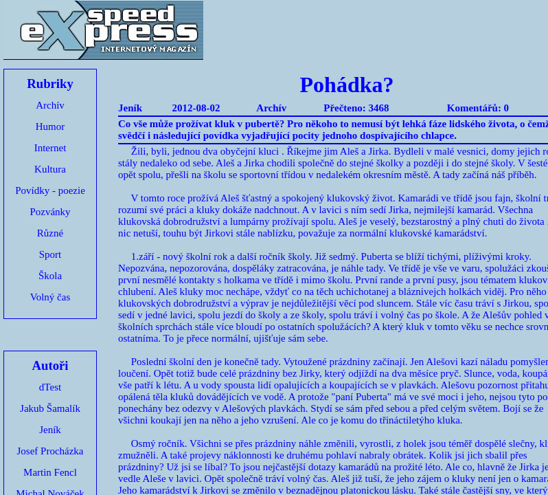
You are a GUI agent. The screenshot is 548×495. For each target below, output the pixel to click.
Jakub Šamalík (50, 408)
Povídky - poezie (50, 190)
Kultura (50, 169)
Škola (50, 275)
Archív (50, 105)
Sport (50, 254)
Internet (50, 147)
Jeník (50, 429)
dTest (50, 387)
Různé (50, 233)
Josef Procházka (49, 451)
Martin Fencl (50, 472)
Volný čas (50, 297)
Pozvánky (50, 211)
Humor (50, 126)
